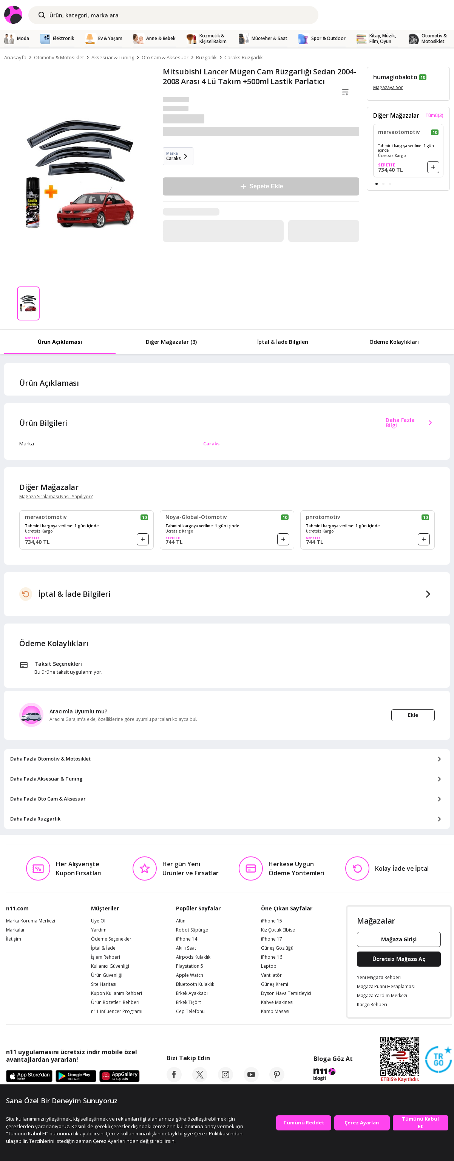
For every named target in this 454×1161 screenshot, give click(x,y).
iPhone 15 (271, 921)
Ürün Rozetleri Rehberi (115, 1002)
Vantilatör (271, 975)
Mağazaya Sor (388, 87)
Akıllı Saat (186, 948)
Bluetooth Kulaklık (195, 984)
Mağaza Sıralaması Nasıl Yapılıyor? (56, 497)
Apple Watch (189, 975)
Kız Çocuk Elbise (278, 930)
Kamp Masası (275, 1012)
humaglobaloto (395, 77)
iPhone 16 (271, 957)
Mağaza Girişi (399, 939)
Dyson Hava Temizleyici (286, 993)
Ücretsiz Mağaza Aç (398, 958)
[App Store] (29, 1076)
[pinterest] (276, 1080)
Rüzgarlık (206, 57)
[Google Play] (76, 1076)
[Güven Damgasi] (438, 1059)
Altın (180, 921)
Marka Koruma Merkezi (30, 921)
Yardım (99, 930)
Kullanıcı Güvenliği (110, 966)
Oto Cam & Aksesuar (165, 57)
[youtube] (251, 1080)
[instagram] (225, 1080)
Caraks (211, 443)
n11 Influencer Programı (116, 1012)
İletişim (13, 939)
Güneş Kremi (274, 984)
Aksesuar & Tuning (112, 57)
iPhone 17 (271, 939)
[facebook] (174, 1080)
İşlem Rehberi (105, 957)
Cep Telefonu (190, 1012)
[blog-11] (332, 1075)
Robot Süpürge (192, 930)
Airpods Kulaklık (193, 957)
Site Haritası (103, 984)
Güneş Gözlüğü (277, 948)
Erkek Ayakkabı (192, 993)
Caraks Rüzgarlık (243, 57)
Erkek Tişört (188, 1002)
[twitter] (199, 1080)
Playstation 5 (189, 966)
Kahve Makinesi (277, 1002)
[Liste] (345, 92)
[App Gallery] (119, 1076)
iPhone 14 (186, 939)
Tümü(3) (434, 115)
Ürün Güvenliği (106, 975)
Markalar (15, 930)
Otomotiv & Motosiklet (59, 57)
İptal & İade (103, 948)
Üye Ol (98, 921)
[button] (376, 184)
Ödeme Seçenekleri (112, 939)
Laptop (268, 966)
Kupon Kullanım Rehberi (116, 993)
